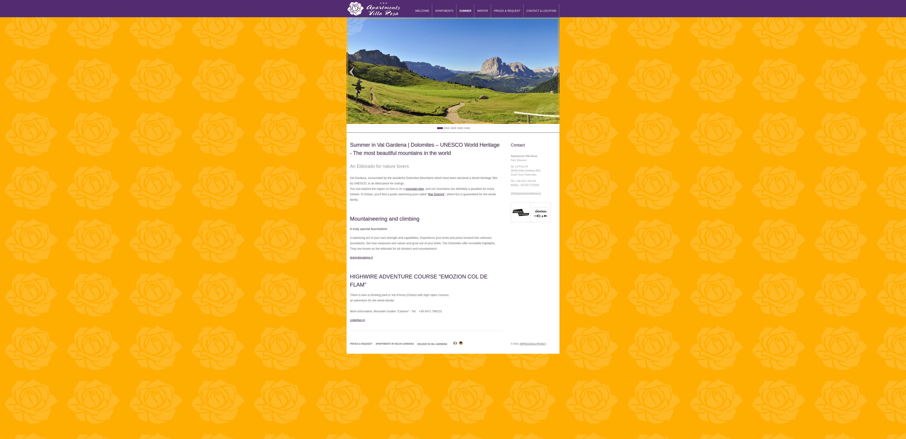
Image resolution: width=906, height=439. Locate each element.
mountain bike (414, 188)
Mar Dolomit (436, 194)
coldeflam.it (357, 320)
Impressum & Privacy (533, 344)
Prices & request (507, 10)
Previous (352, 71)
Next (554, 71)
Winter (482, 10)
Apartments (444, 10)
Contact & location (541, 10)
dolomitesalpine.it (361, 257)
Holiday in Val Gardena (432, 344)
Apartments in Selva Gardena (395, 344)
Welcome (422, 10)
